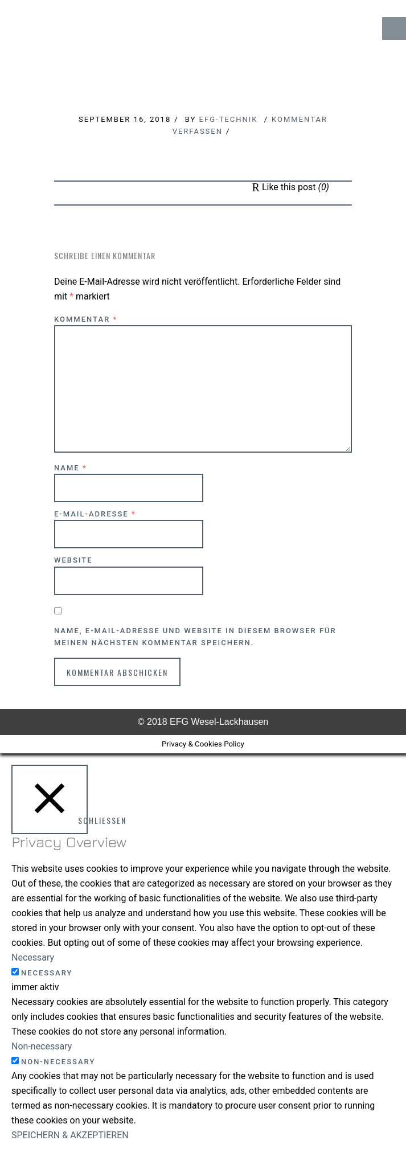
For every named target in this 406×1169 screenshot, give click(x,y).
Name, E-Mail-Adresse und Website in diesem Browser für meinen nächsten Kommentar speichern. (195, 636)
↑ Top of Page (363, 1128)
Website (73, 560)
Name (70, 468)
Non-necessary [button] (41, 1046)
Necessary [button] (32, 957)
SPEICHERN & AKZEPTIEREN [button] (70, 1135)
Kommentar (85, 319)
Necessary (47, 973)
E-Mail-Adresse (95, 514)
